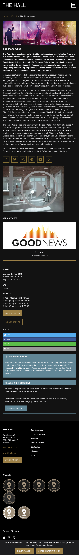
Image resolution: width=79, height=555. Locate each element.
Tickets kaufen (12, 313)
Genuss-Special (12, 322)
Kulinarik (34, 438)
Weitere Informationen (49, 551)
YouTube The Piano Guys (41, 159)
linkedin (14, 538)
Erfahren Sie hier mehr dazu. (55, 151)
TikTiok (19, 538)
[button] (39, 335)
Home (5, 16)
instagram (9, 538)
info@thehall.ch (10, 453)
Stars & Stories (37, 442)
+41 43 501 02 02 (10, 447)
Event (14, 16)
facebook (4, 538)
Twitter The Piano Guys (14, 159)
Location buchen (38, 434)
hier (10, 373)
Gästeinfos (35, 447)
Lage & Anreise (12, 460)
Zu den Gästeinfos (16, 408)
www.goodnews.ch (39, 255)
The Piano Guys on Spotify (31, 159)
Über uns (34, 451)
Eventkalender (37, 430)
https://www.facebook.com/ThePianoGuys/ (6, 157)
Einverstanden (24, 551)
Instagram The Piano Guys (23, 159)
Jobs (33, 455)
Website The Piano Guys (49, 159)
